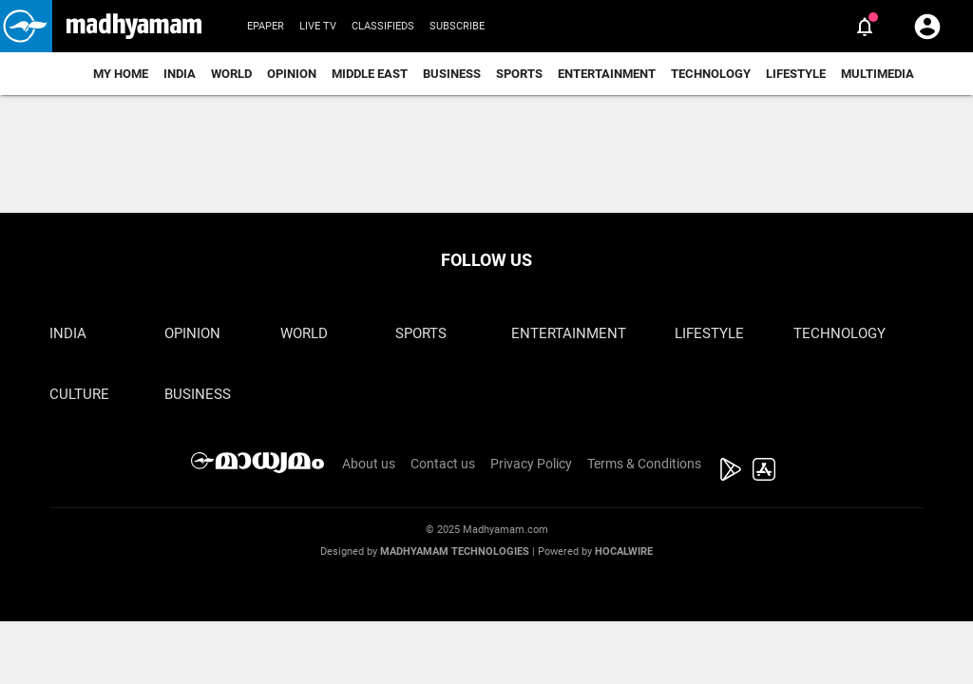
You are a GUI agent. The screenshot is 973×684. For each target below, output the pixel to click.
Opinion (291, 73)
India (179, 73)
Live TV (317, 26)
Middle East (370, 73)
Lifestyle (796, 73)
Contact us (442, 463)
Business (452, 73)
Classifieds (383, 26)
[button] (26, 26)
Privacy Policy (531, 463)
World (231, 73)
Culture (79, 394)
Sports (519, 73)
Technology (711, 73)
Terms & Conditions (644, 463)
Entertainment (607, 73)
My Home (120, 73)
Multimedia (877, 73)
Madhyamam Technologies (454, 551)
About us (368, 463)
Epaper (265, 26)
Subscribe (457, 26)
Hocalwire (624, 551)
